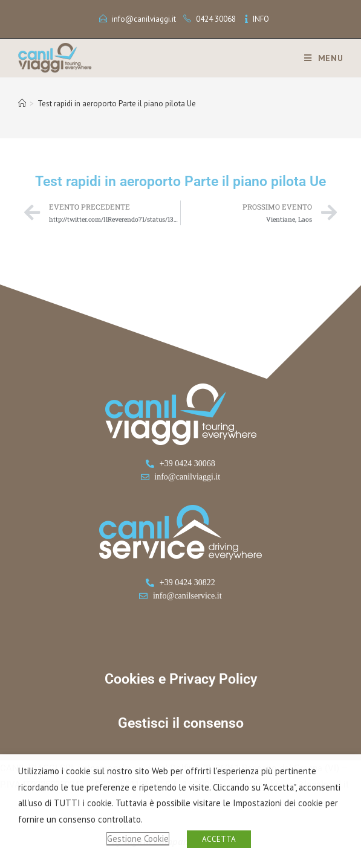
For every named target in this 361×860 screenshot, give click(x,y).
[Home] (22, 103)
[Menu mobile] (319, 58)
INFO (261, 19)
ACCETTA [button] (219, 839)
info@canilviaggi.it (144, 19)
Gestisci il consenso (181, 723)
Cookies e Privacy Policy (181, 679)
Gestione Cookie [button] (138, 838)
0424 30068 (216, 19)
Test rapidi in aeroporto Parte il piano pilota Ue (116, 103)
